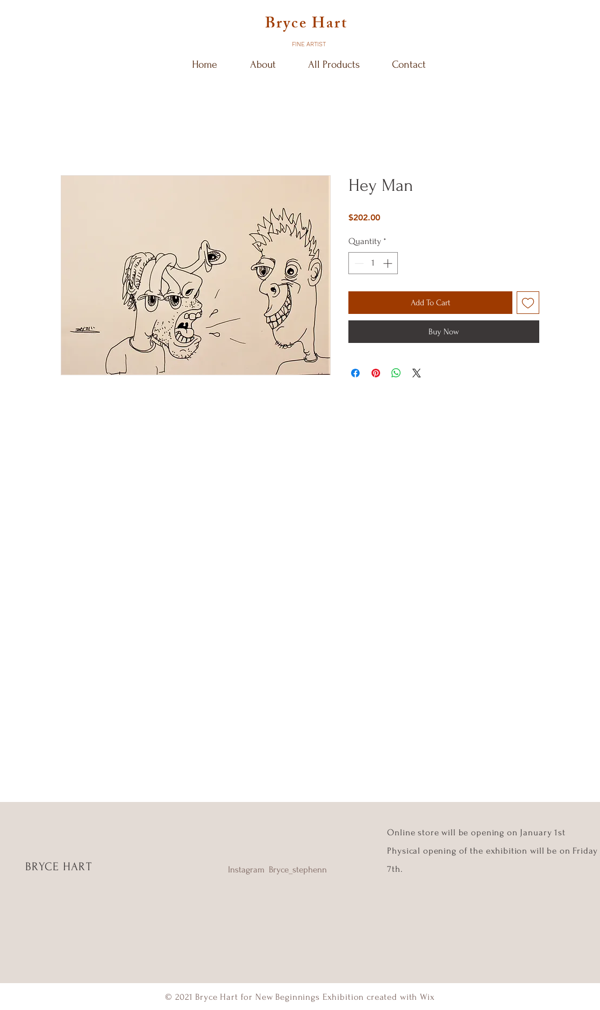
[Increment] (389, 263)
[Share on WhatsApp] (396, 373)
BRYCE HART (58, 866)
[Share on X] (416, 373)
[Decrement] (358, 263)
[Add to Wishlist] (528, 302)
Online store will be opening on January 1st (477, 832)
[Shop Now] (299, 492)
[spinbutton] (373, 263)
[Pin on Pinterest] (375, 373)
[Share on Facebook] (355, 373)
